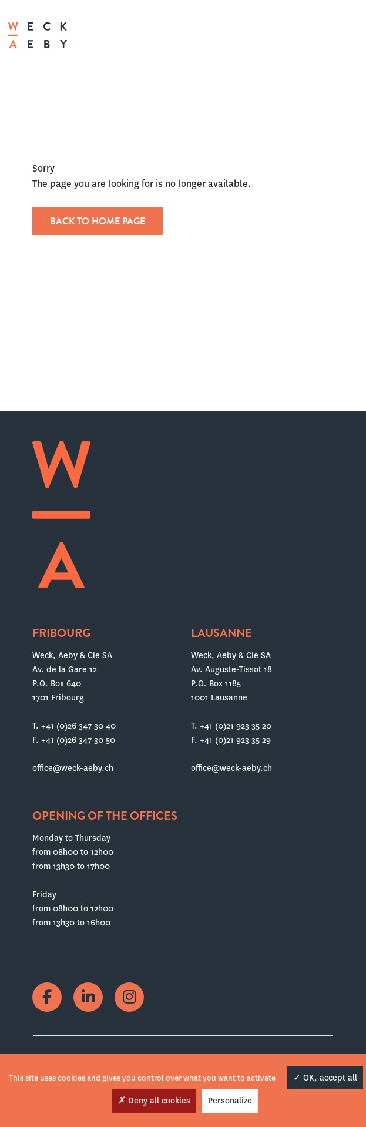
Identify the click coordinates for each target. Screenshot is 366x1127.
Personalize (230, 1100)
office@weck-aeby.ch (72, 768)
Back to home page (97, 221)
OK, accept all (325, 1077)
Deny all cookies (154, 1100)
